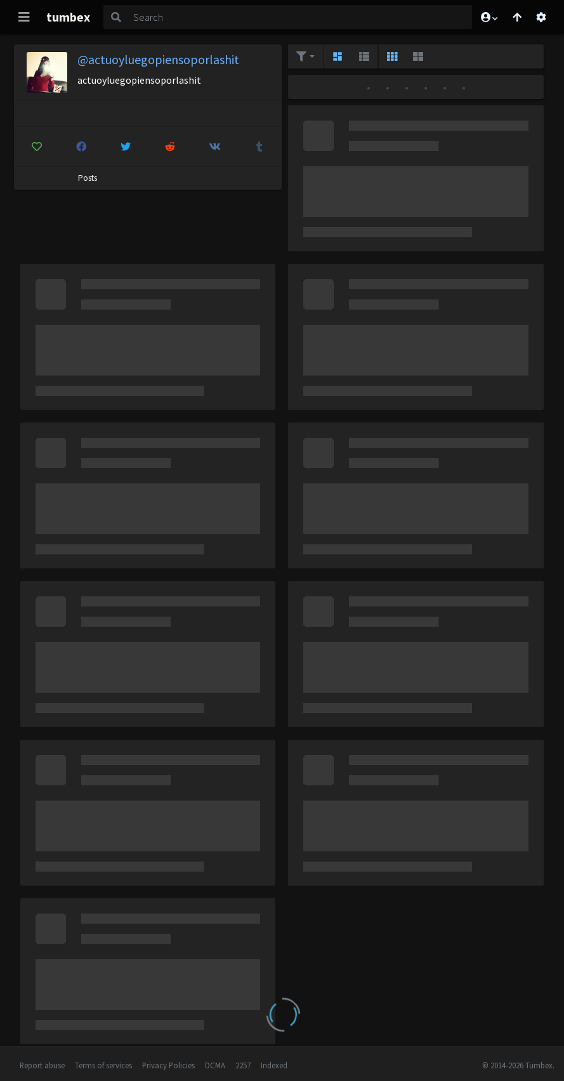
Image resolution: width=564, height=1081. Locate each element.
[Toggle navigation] (24, 17)
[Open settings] (541, 17)
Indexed (274, 1065)
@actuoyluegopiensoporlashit (158, 59)
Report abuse (42, 1065)
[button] (488, 17)
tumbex (68, 17)
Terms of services (103, 1065)
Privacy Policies (168, 1065)
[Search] (300, 17)
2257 (243, 1065)
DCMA (215, 1065)
